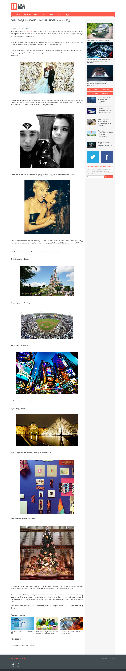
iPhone (13, 608)
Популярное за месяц (100, 93)
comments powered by (22, 643)
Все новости (76, 21)
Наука (42, 15)
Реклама (113, 655)
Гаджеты (67, 15)
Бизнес (35, 15)
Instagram (29, 31)
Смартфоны (39, 605)
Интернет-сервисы (29, 605)
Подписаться (108, 177)
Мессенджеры (19, 605)
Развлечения (26, 15)
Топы (50, 605)
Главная (16, 24)
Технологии (16, 15)
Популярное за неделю (100, 89)
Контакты (104, 655)
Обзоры (59, 15)
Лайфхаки (50, 15)
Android (61, 605)
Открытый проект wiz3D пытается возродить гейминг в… (105, 143)
